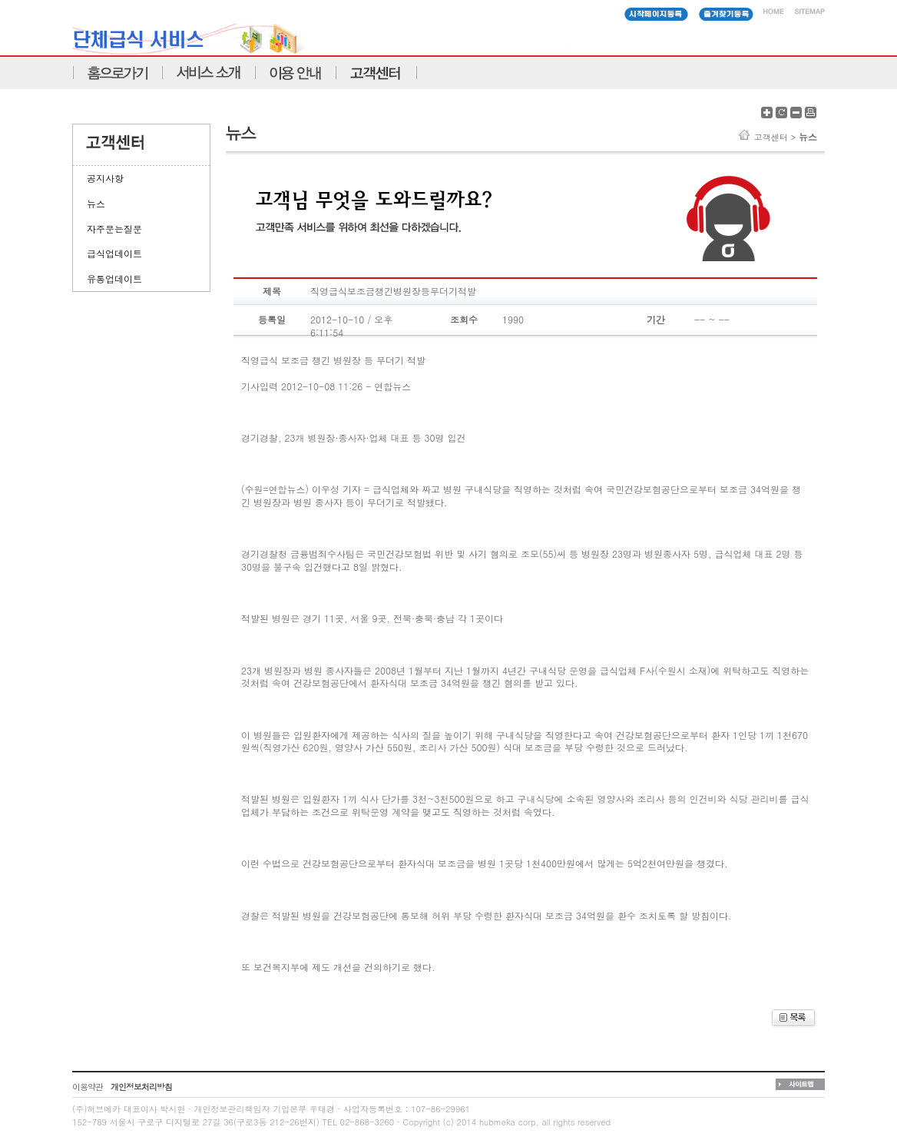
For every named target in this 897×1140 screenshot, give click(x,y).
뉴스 (96, 203)
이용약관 (87, 1086)
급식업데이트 (114, 253)
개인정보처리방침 (141, 1086)
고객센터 (771, 137)
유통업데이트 (114, 278)
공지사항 (105, 177)
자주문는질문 (114, 228)
